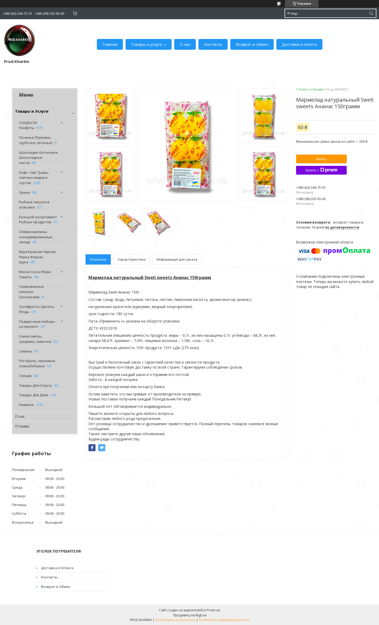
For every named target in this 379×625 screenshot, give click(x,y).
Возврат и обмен (252, 44)
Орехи (24, 192)
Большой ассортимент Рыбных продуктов (38, 220)
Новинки (26, 404)
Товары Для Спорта (35, 385)
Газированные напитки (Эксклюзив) (31, 291)
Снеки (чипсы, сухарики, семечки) (35, 339)
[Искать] (371, 13)
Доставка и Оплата (57, 568)
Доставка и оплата (299, 44)
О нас (185, 44)
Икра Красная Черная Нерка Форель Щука (37, 256)
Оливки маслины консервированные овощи (35, 236)
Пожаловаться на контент (175, 620)
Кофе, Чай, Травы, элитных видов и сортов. (34, 177)
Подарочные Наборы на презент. (37, 324)
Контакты (213, 44)
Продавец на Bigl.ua (189, 615)
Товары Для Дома (34, 395)
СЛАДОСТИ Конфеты (28, 125)
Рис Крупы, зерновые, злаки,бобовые (37, 363)
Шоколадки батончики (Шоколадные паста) (38, 157)
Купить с (321, 170)
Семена (25, 351)
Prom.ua (213, 610)
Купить (321, 159)
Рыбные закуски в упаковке (34, 205)
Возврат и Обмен (55, 586)
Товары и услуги (146, 44)
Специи (25, 375)
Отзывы (22, 426)
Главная (109, 44)
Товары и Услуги (31, 111)
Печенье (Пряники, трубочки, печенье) (35, 140)
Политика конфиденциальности (224, 620)
